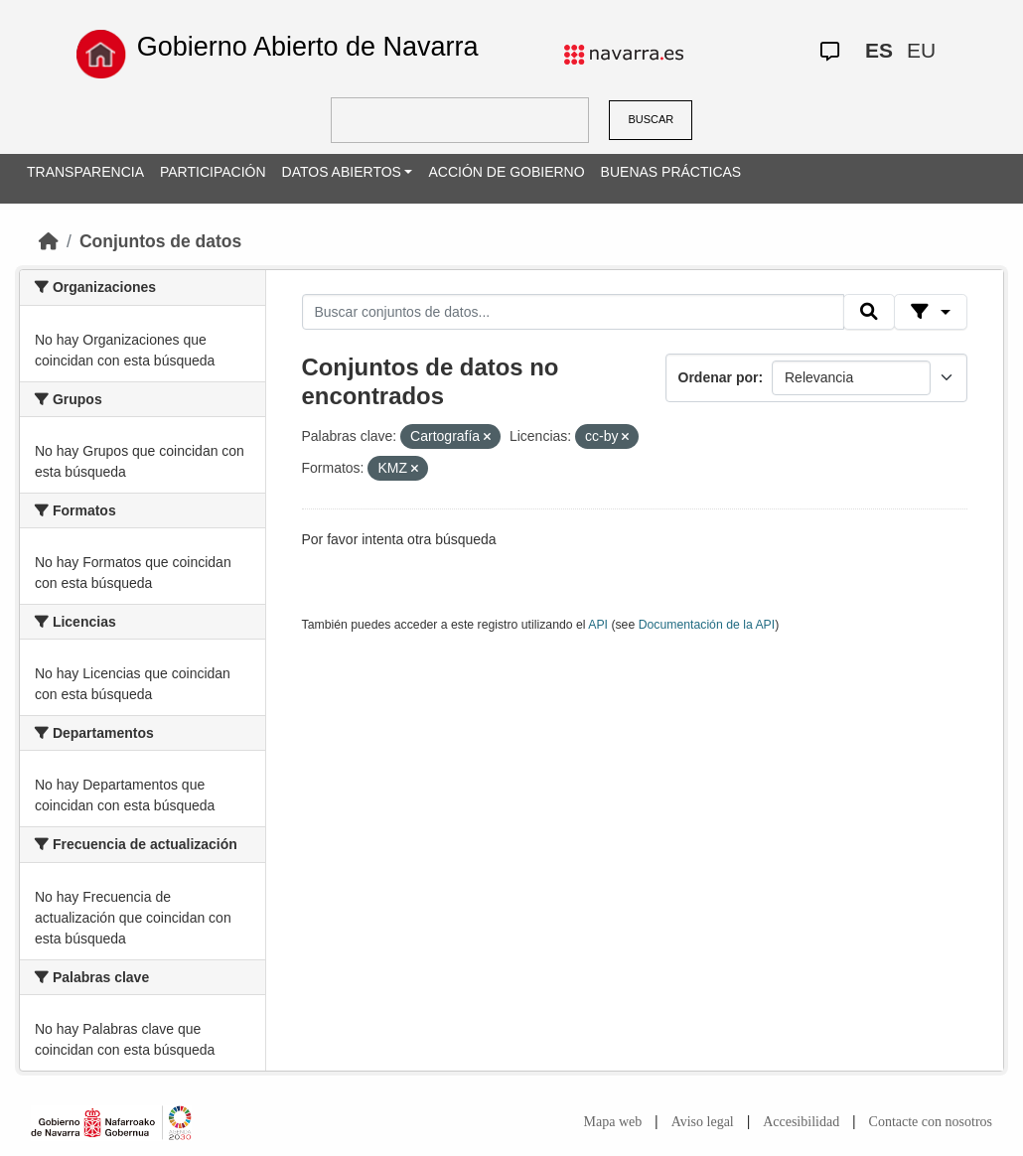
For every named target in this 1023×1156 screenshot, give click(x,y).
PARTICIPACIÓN (213, 172)
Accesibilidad (801, 1121)
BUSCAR (650, 119)
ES (879, 50)
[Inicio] (49, 241)
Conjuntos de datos (160, 241)
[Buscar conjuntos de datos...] (573, 312)
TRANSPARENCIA (85, 172)
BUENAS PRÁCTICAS (671, 172)
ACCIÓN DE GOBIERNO (506, 172)
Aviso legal (702, 1121)
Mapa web (613, 1121)
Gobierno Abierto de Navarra (308, 47)
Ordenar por (718, 377)
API (598, 625)
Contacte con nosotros (930, 1121)
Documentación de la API (707, 625)
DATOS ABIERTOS (341, 172)
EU (921, 50)
